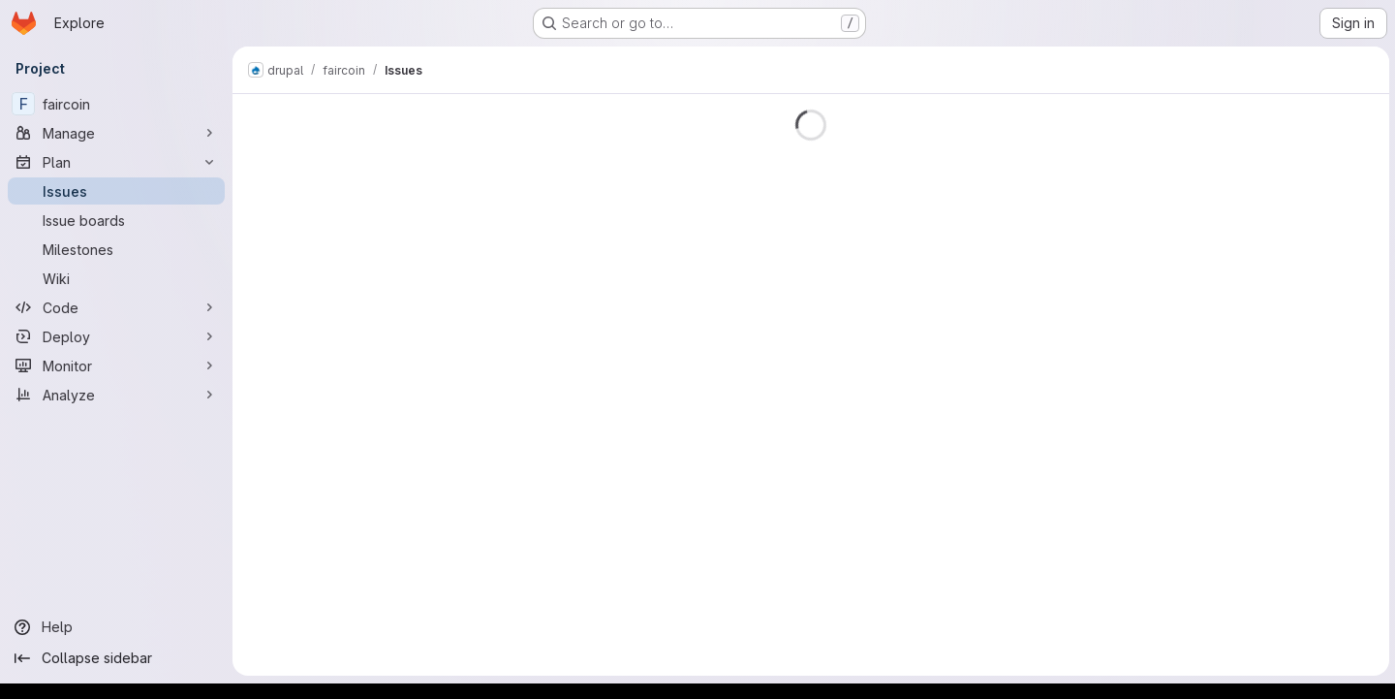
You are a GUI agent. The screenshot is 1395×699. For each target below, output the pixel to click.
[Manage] (116, 132)
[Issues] (116, 191)
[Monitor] (116, 365)
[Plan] (116, 161)
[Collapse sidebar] (116, 658)
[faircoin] (116, 103)
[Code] (116, 307)
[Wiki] (116, 278)
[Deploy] (116, 336)
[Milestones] (116, 249)
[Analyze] (116, 394)
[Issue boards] (116, 220)
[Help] (116, 627)
